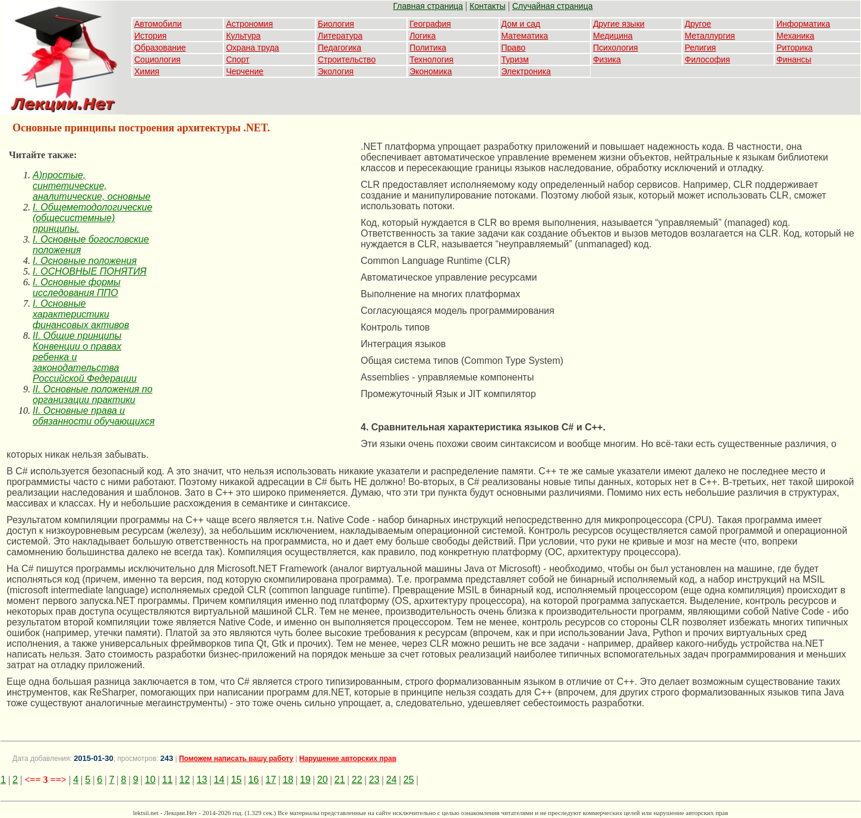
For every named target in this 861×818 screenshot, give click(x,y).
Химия (146, 71)
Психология (615, 47)
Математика (525, 35)
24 (391, 780)
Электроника (526, 71)
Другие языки (619, 24)
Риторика (795, 47)
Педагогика (339, 47)
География (430, 24)
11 (167, 780)
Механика (796, 35)
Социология (157, 59)
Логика (422, 35)
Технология (431, 59)
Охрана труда (252, 47)
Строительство (347, 59)
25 (408, 780)
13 (202, 780)
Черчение (244, 71)
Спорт (237, 59)
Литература (340, 35)
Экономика (430, 71)
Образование (160, 47)
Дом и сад (521, 24)
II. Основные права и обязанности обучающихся (93, 415)
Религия (700, 47)
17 (271, 780)
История (150, 35)
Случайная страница (552, 6)
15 (236, 780)
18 (288, 780)
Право (514, 47)
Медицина (613, 35)
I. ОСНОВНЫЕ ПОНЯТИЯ (89, 271)
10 (150, 780)
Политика (427, 47)
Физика (607, 59)
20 (322, 780)
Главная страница (428, 6)
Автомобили (158, 24)
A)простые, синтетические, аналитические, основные (91, 186)
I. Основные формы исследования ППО (77, 287)
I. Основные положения (85, 261)
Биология (336, 24)
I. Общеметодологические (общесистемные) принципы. (92, 218)
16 (253, 780)
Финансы (794, 59)
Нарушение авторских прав (347, 758)
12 (184, 780)
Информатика (803, 24)
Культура (243, 35)
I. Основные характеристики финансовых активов (81, 314)
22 (357, 780)
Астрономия (249, 24)
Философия (707, 59)
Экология (336, 71)
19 (305, 780)
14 (219, 780)
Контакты (487, 6)
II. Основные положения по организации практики (93, 394)
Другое (698, 24)
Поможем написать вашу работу (236, 758)
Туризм (515, 59)
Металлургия (710, 35)
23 (374, 780)
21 (340, 780)
